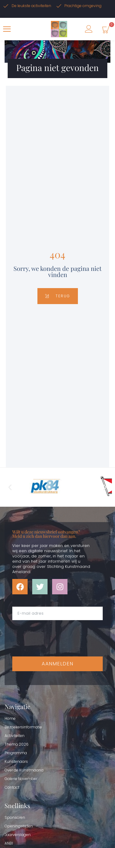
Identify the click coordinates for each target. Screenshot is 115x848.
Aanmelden (58, 663)
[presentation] (58, 638)
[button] (10, 487)
